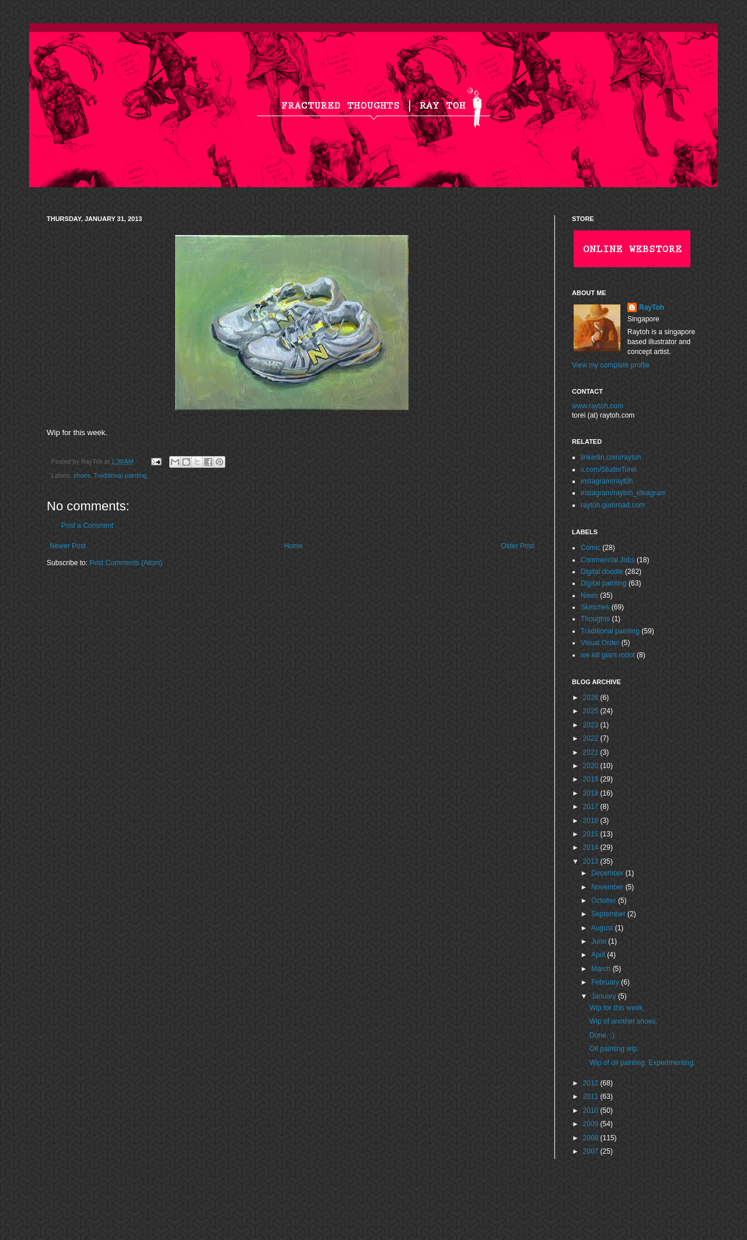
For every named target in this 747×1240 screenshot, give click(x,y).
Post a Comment (87, 525)
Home (293, 546)
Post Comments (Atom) (125, 563)
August (603, 928)
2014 (592, 847)
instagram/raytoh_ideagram (623, 493)
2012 (592, 1083)
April (599, 955)
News (589, 595)
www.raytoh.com (597, 406)
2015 (592, 834)
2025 (592, 711)
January (604, 996)
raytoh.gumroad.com (613, 505)
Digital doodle (602, 572)
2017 (592, 807)
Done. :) (602, 1035)
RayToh (651, 307)
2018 (592, 793)
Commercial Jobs (608, 560)
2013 (592, 861)
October (604, 900)
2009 (592, 1124)
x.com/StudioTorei (608, 469)
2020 (592, 766)
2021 (592, 752)
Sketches (595, 607)
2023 (592, 725)
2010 (592, 1110)
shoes (82, 475)
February (606, 982)
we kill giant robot (608, 655)
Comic (591, 548)
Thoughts (595, 619)
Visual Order (600, 643)
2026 (592, 697)
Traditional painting (119, 475)
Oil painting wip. (614, 1049)
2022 (592, 738)
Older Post (517, 546)
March (602, 969)
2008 (592, 1138)
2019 (592, 779)
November (608, 887)
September (609, 914)
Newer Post (68, 546)
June (599, 941)
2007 (592, 1151)
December (608, 873)
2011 (592, 1096)
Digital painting (604, 583)
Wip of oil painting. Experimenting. (642, 1063)
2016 (592, 821)
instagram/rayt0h (607, 481)
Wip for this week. (617, 1008)
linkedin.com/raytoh (611, 457)
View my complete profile (611, 365)
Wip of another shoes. (623, 1021)
